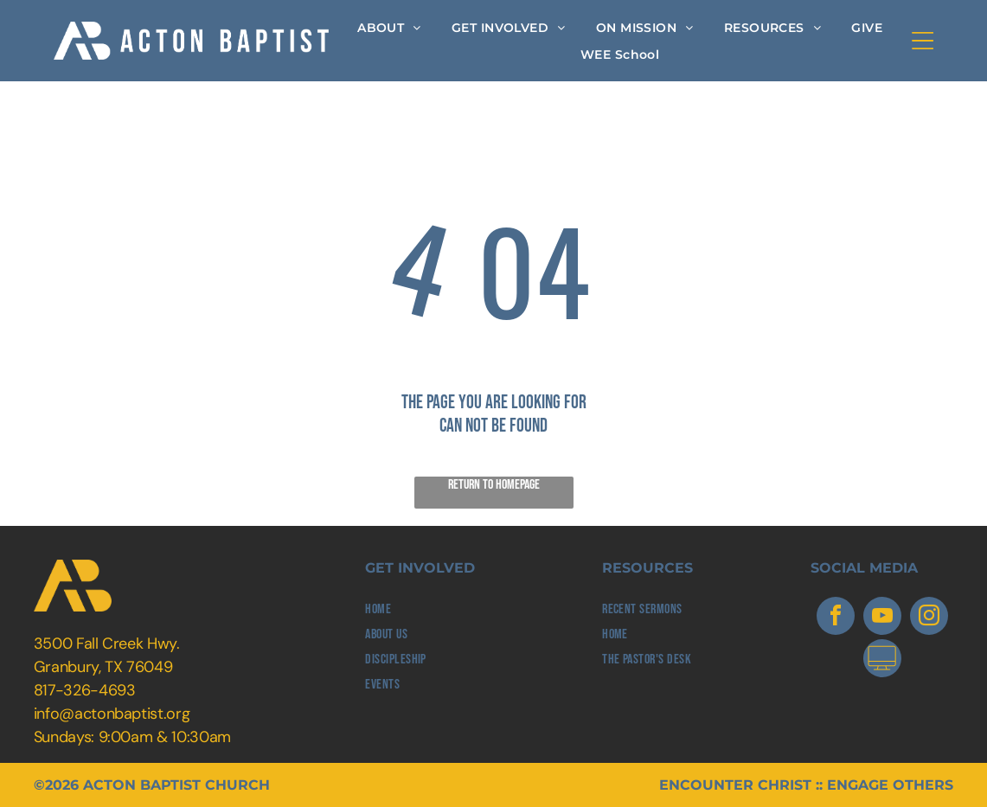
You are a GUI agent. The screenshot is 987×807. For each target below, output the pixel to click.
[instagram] (929, 618)
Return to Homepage (494, 485)
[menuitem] (389, 27)
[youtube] (882, 618)
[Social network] (882, 660)
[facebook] (836, 618)
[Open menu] (922, 41)
